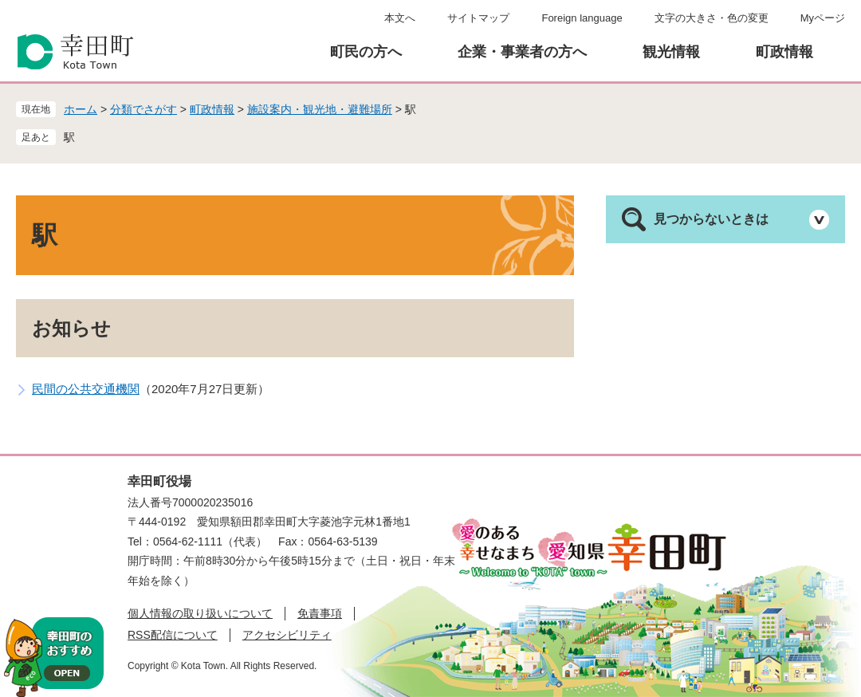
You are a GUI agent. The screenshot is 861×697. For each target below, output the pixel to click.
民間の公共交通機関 (86, 389)
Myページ (822, 18)
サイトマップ (478, 18)
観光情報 (671, 52)
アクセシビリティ (287, 634)
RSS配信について (173, 634)
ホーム (80, 109)
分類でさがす (143, 109)
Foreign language (581, 18)
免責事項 (319, 613)
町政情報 (784, 52)
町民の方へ (366, 52)
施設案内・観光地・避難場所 (319, 109)
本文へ (399, 18)
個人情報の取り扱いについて (200, 613)
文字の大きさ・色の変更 (712, 18)
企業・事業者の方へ (522, 52)
